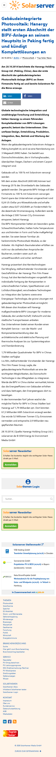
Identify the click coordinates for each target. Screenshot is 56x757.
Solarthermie (8, 606)
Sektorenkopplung (10, 617)
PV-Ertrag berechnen (11, 663)
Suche (5, 646)
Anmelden (11, 464)
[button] (11, 96)
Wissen (6, 679)
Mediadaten (7, 714)
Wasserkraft (7, 625)
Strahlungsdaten (9, 673)
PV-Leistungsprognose (12, 665)
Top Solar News (44, 58)
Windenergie (8, 619)
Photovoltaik (28, 58)
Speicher (6, 609)
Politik (5, 633)
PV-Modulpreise (9, 671)
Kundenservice (8, 706)
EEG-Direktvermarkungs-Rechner (16, 668)
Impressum (7, 700)
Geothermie (7, 627)
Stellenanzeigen (9, 676)
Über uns (6, 703)
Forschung (7, 630)
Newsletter (7, 660)
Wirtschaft (7, 635)
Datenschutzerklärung (11, 708)
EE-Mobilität (8, 611)
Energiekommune (10, 638)
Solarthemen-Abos (10, 687)
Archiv (16, 58)
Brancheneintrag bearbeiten (14, 652)
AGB (4, 711)
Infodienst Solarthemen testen (14, 689)
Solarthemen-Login (10, 692)
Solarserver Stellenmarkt (28, 544)
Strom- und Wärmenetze (12, 614)
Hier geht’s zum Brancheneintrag (16, 649)
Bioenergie (7, 622)
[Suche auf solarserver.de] (51, 499)
